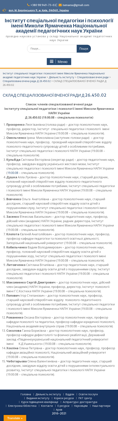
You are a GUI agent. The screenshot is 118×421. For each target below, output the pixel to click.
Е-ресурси (63, 406)
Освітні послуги (88, 394)
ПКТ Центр (85, 398)
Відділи (69, 394)
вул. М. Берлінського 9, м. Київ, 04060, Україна (39, 10)
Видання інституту (37, 398)
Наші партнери (101, 406)
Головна (25, 394)
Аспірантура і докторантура (80, 402)
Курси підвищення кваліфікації (39, 402)
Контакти (47, 406)
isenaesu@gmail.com (76, 5)
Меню (58, 61)
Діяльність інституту (48, 394)
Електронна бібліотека (22, 406)
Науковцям (81, 406)
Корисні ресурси (64, 398)
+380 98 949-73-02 (43, 5)
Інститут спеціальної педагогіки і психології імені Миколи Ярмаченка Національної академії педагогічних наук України (59, 25)
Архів (59, 410)
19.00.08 (13, 173)
